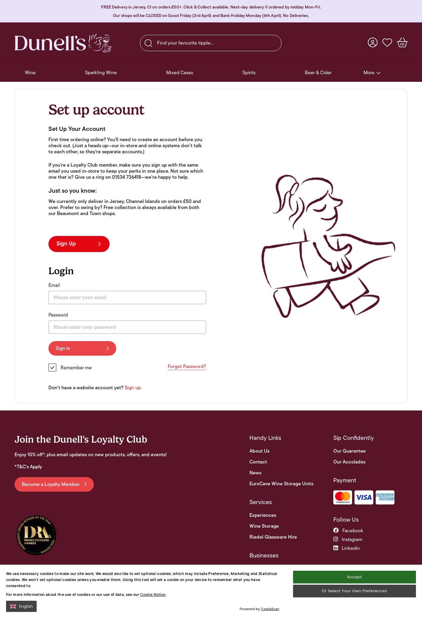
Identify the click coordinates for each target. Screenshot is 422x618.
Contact (258, 462)
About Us (259, 451)
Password (58, 315)
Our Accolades (349, 462)
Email (54, 285)
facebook (348, 530)
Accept (354, 577)
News (255, 473)
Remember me (76, 367)
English (21, 606)
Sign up (133, 387)
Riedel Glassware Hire (273, 537)
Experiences (262, 515)
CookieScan (270, 608)
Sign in (82, 348)
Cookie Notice (152, 594)
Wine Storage (264, 526)
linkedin (346, 548)
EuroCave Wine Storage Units (281, 484)
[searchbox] (211, 43)
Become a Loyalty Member (54, 484)
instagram (347, 539)
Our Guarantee (349, 451)
